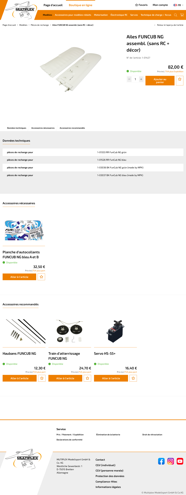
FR (177, 5)
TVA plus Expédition (174, 71)
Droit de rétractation (152, 434)
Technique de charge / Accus (156, 14)
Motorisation (101, 14)
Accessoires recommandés (72, 128)
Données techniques (16, 128)
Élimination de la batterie (108, 434)
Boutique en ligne (80, 5)
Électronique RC (119, 14)
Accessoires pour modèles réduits (73, 14)
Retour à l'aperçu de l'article (168, 25)
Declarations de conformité (69, 439)
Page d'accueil (53, 5)
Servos (134, 14)
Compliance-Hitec (106, 481)
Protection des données (110, 476)
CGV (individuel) (105, 465)
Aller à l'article (19, 276)
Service (61, 429)
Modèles (47, 14)
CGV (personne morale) (109, 470)
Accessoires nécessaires (42, 128)
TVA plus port (39, 270)
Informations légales (108, 486)
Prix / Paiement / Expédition (70, 434)
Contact (100, 459)
